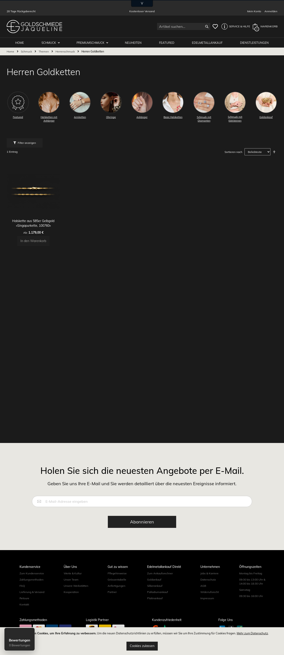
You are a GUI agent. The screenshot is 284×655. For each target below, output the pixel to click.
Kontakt (24, 604)
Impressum (207, 598)
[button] (234, 26)
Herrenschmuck (65, 51)
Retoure (24, 598)
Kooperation (71, 592)
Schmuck (52, 42)
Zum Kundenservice (32, 573)
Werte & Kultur (73, 573)
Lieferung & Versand (32, 592)
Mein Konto (254, 11)
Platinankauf (155, 598)
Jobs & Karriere (209, 573)
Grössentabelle (117, 579)
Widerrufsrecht (209, 592)
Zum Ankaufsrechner (160, 573)
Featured (168, 42)
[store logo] (34, 26)
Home (11, 51)
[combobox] (183, 26)
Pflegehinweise (117, 573)
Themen (44, 51)
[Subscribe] (142, 522)
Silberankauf (154, 585)
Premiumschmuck (93, 42)
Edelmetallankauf (208, 42)
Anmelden (270, 11)
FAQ (22, 585)
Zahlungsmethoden (31, 579)
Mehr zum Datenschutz (252, 633)
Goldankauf (154, 579)
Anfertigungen (116, 585)
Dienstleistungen (254, 42)
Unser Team (71, 579)
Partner (112, 592)
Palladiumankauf (157, 592)
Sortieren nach (233, 152)
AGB (203, 585)
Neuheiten (135, 42)
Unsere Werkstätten (76, 585)
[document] (142, 641)
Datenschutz (208, 579)
